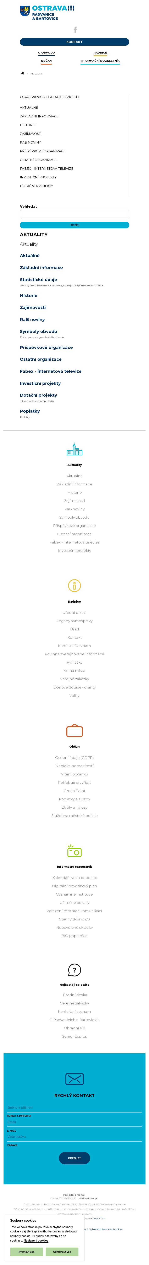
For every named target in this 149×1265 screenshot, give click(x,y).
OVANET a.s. (98, 1218)
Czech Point (74, 791)
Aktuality (74, 465)
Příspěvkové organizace (46, 347)
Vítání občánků (74, 774)
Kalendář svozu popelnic (74, 878)
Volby (74, 695)
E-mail (11, 1130)
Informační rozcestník (74, 867)
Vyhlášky (74, 662)
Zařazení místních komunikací (74, 911)
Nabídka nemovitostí (75, 766)
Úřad (74, 629)
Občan (74, 746)
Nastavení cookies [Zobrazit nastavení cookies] (112, 1229)
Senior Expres (74, 1036)
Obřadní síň (74, 1028)
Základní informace (41, 267)
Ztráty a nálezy (74, 807)
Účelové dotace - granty (74, 687)
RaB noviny (32, 319)
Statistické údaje (38, 279)
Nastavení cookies (36, 1240)
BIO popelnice (74, 936)
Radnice (74, 601)
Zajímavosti (33, 307)
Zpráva (12, 1145)
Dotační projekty (38, 395)
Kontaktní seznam (74, 646)
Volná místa (74, 671)
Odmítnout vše (62, 1251)
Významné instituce (74, 894)
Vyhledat (28, 206)
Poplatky (30, 411)
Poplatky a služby (74, 799)
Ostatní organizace (41, 359)
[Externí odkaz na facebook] (75, 30)
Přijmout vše (26, 1251)
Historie (28, 295)
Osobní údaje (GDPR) (74, 758)
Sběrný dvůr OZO (74, 919)
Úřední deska (74, 613)
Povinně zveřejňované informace (74, 654)
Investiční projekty (40, 383)
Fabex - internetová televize (51, 371)
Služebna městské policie (74, 816)
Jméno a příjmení (19, 1116)
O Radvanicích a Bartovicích (49, 97)
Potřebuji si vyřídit (74, 782)
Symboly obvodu (38, 331)
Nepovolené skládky (74, 927)
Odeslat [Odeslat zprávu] (74, 1158)
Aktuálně (30, 255)
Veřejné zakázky (74, 679)
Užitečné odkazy (74, 903)
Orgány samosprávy (75, 621)
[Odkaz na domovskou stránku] (22, 73)
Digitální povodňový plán (74, 886)
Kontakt (74, 637)
